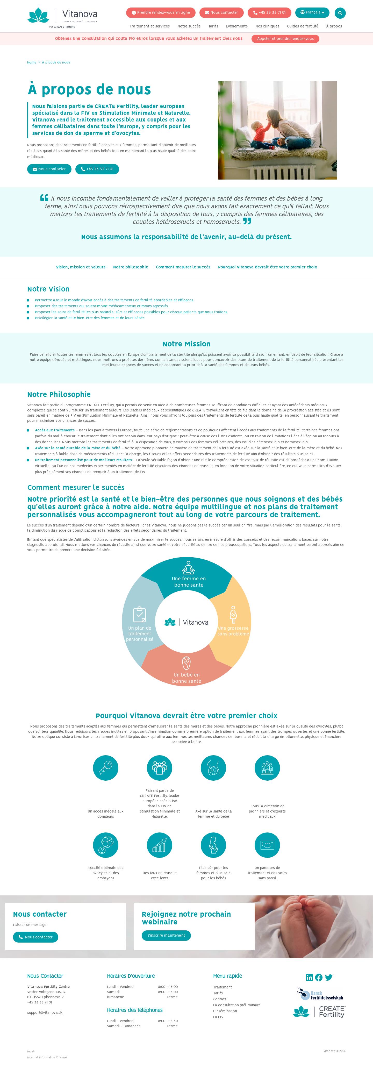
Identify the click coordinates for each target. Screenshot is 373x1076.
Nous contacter (221, 13)
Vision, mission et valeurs (80, 267)
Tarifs (213, 27)
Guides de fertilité (302, 27)
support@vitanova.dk (45, 1013)
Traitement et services (150, 27)
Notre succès (188, 27)
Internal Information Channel (47, 1057)
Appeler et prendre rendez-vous (285, 39)
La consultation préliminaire (237, 1005)
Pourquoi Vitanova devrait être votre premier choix (267, 267)
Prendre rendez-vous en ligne (161, 13)
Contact (219, 999)
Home (32, 63)
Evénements (237, 27)
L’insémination (225, 1011)
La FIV (218, 1017)
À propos (334, 27)
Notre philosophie (130, 267)
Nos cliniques (267, 27)
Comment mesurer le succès (183, 267)
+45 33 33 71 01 (269, 13)
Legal (30, 1051)
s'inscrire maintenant (166, 936)
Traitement (222, 987)
